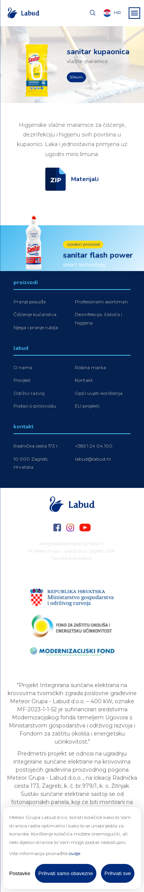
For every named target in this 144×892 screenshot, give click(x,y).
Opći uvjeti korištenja (98, 393)
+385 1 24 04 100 (94, 446)
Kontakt (84, 381)
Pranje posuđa (29, 302)
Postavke (19, 873)
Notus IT (97, 543)
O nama (22, 368)
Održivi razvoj (29, 393)
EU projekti (87, 406)
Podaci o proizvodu (34, 406)
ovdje (74, 853)
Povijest (22, 381)
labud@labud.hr (93, 459)
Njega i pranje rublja (35, 328)
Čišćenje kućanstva (34, 315)
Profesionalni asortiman (101, 302)
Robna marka (90, 368)
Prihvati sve (117, 873)
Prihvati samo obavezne (65, 873)
